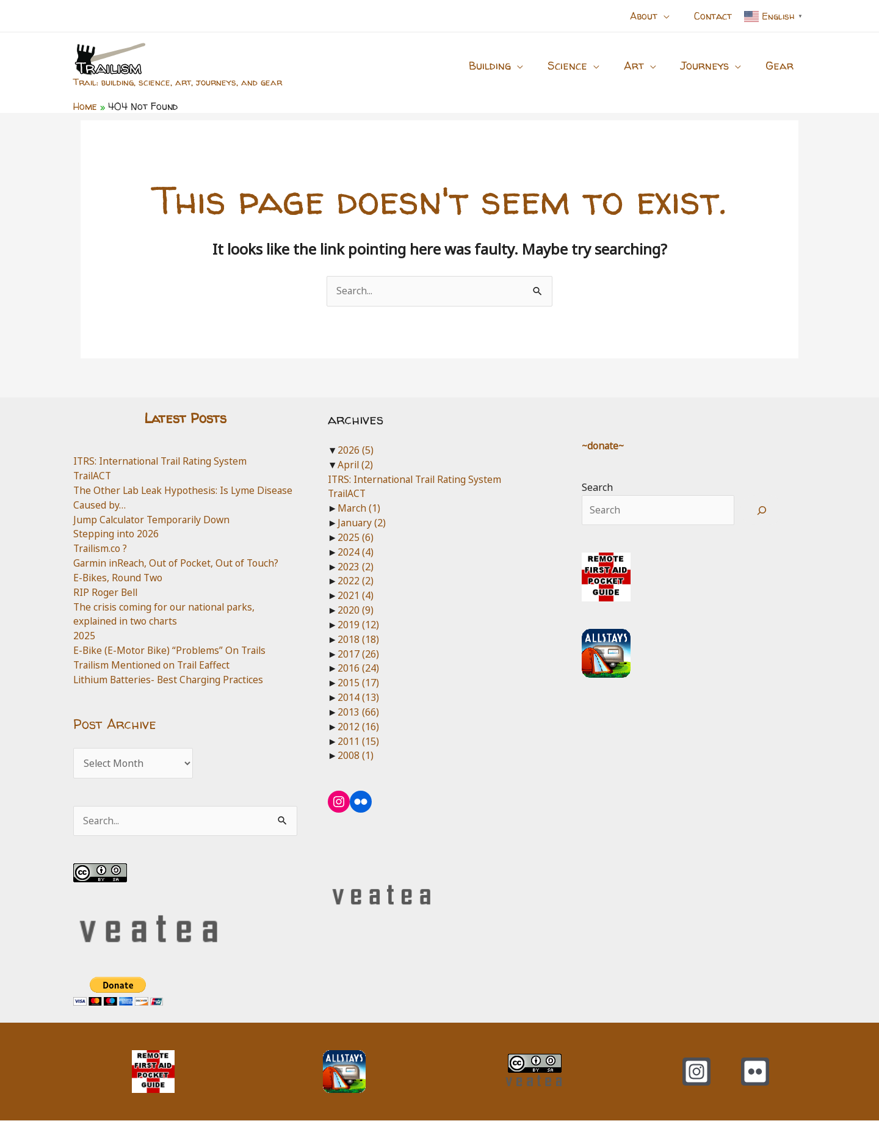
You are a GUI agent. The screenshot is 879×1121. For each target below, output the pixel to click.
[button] (671, 16)
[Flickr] (755, 1072)
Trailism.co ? (101, 549)
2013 (358, 712)
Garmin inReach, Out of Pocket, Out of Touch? (177, 563)
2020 (356, 610)
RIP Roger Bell (106, 592)
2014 (358, 698)
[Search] (762, 511)
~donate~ (604, 445)
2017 (358, 654)
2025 (84, 636)
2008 (356, 756)
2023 (356, 566)
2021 (356, 596)
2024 (356, 552)
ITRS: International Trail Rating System (163, 461)
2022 (356, 581)
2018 (358, 639)
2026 (356, 450)
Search (597, 488)
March (359, 508)
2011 (358, 741)
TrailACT (93, 476)
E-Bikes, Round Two (119, 577)
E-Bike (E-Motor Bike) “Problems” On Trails (172, 651)
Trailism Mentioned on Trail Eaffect (154, 665)
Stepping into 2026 (116, 534)
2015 (358, 683)
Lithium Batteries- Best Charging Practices (171, 679)
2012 (358, 726)
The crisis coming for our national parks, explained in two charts (166, 614)
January (362, 523)
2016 (358, 668)
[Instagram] (696, 1072)
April (356, 464)
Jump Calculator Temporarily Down (154, 519)
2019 (358, 624)
